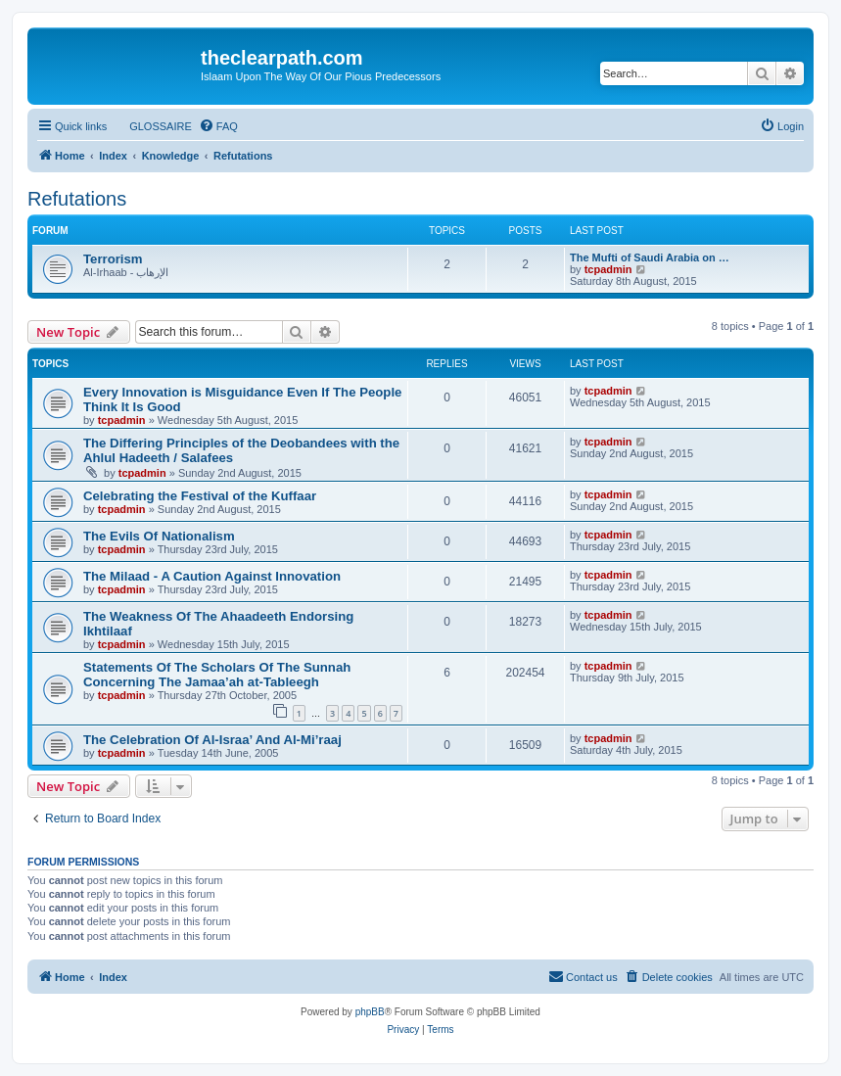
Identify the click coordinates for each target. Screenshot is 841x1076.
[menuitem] (152, 126)
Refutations (76, 199)
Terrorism (113, 259)
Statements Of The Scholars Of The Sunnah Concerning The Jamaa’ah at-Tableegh (216, 674)
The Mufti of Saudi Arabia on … (649, 257)
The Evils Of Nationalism (159, 536)
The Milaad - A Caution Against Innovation (212, 576)
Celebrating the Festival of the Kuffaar (199, 496)
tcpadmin (608, 269)
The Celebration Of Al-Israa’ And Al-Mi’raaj (212, 739)
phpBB (370, 1011)
